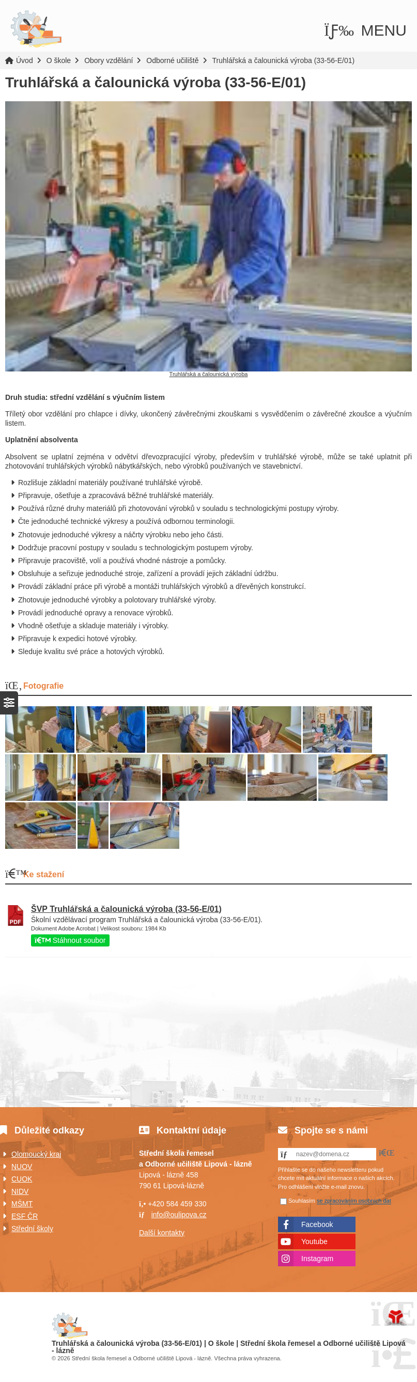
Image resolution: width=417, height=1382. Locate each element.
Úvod (36, 29)
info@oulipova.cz (179, 1214)
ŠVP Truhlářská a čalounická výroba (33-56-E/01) (126, 909)
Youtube (314, 1241)
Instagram (317, 1258)
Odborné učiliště (172, 60)
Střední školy (32, 1228)
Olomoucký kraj (36, 1154)
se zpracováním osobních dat (354, 1201)
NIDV (19, 1191)
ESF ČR (24, 1216)
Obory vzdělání (108, 60)
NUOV (21, 1166)
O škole (59, 60)
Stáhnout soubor (70, 940)
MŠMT (22, 1204)
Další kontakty (161, 1233)
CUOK (21, 1179)
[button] (365, 30)
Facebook (317, 1224)
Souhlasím (301, 1201)
